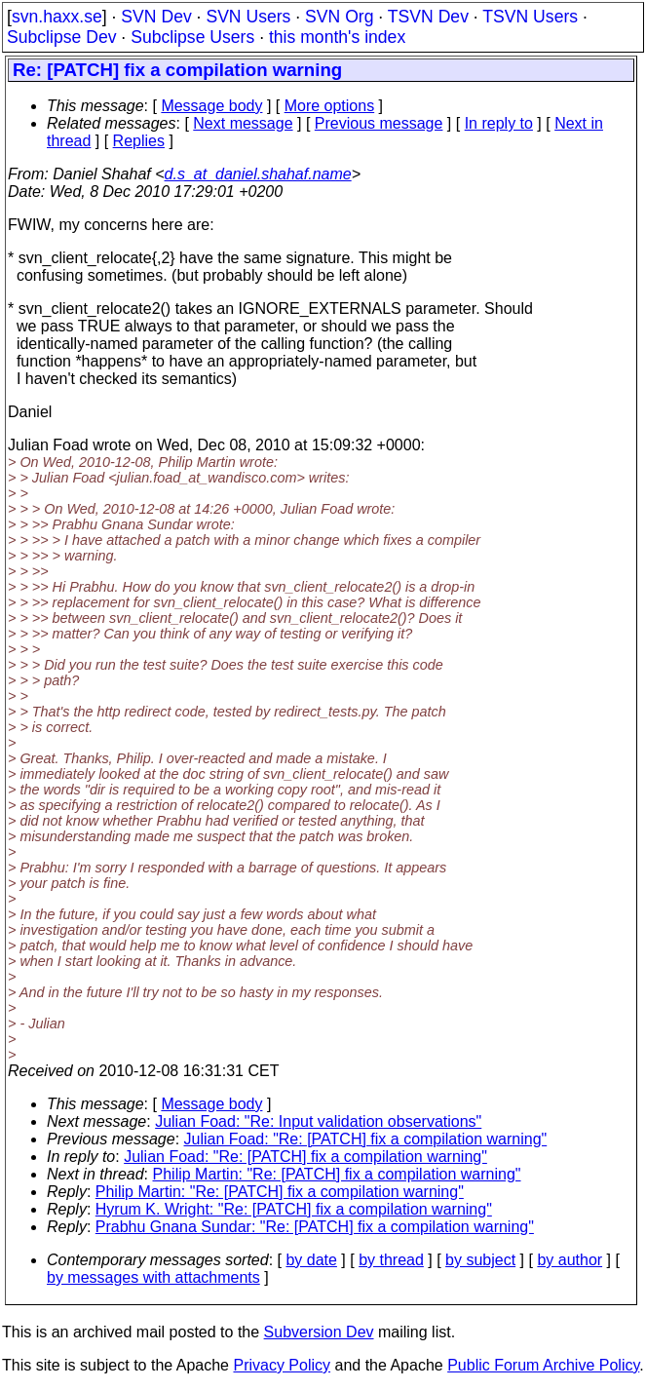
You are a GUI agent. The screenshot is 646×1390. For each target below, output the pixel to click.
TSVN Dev (428, 16)
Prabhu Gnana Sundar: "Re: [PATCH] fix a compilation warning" (314, 1226)
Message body (211, 105)
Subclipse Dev (61, 37)
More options (330, 105)
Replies (139, 141)
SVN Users (248, 16)
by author (569, 1260)
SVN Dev (156, 16)
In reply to (499, 123)
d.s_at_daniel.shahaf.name (258, 174)
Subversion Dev (319, 1332)
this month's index (337, 37)
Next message (242, 123)
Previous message (379, 123)
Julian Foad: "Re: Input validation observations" (318, 1121)
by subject (480, 1260)
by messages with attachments (153, 1277)
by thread (391, 1260)
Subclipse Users (192, 37)
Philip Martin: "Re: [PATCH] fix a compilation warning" (337, 1174)
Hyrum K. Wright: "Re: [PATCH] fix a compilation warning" (293, 1209)
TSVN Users (530, 16)
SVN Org (339, 16)
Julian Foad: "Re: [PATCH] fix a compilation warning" (366, 1139)
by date (310, 1260)
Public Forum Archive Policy (543, 1365)
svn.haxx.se (57, 16)
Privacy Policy (281, 1365)
